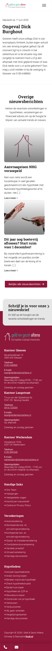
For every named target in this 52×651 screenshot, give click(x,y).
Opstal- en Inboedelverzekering (21, 540)
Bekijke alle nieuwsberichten (26, 284)
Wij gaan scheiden (15, 610)
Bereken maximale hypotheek (21, 579)
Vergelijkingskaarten (16, 614)
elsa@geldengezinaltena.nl (17, 415)
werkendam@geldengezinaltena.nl (21, 459)
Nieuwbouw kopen (15, 595)
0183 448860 (10, 365)
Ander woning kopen (16, 576)
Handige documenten (17, 556)
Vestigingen (12, 493)
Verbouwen (11, 603)
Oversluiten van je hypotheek (20, 599)
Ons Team (11, 490)
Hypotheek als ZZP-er (17, 591)
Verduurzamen (13, 607)
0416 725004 (10, 407)
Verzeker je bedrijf (15, 548)
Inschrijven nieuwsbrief (17, 501)
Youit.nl (29, 636)
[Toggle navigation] (44, 5)
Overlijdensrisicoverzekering (20, 544)
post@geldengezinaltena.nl (17, 372)
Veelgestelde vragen (16, 497)
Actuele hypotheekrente (18, 572)
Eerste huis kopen (15, 587)
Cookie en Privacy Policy (18, 505)
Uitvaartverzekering (16, 552)
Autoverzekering (14, 521)
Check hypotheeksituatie (18, 583)
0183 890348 (10, 452)
